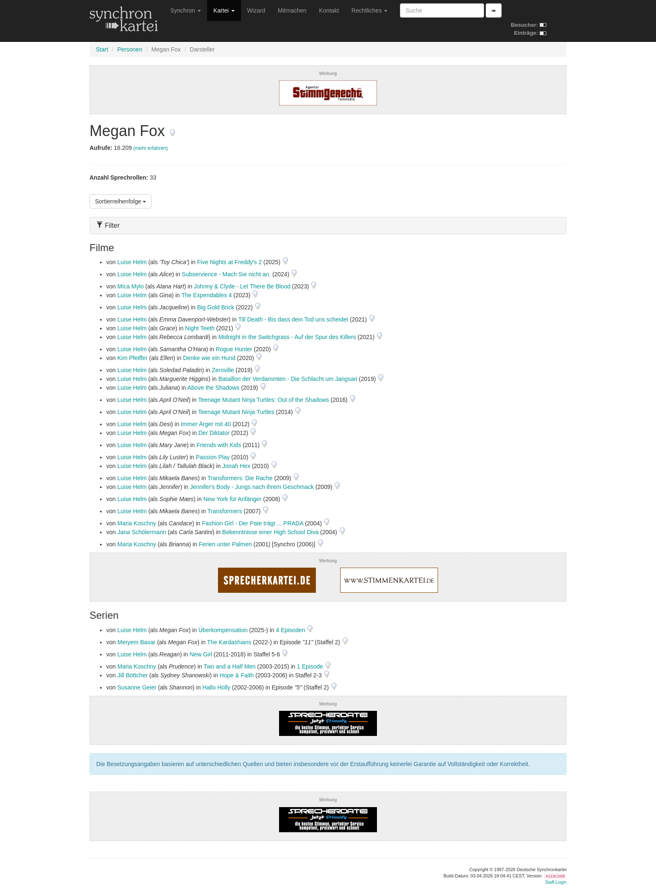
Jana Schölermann (141, 532)
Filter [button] (108, 225)
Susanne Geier (136, 687)
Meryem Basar (136, 642)
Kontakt (329, 10)
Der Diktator (214, 433)
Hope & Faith (237, 675)
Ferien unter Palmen (225, 544)
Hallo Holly (216, 687)
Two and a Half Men (229, 666)
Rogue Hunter (234, 349)
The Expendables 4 (207, 295)
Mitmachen (292, 10)
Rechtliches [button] (369, 10)
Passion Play (213, 457)
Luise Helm (131, 262)
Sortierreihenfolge (120, 201)
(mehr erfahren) (150, 148)
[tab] (328, 225)
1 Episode (311, 666)
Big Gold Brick (215, 307)
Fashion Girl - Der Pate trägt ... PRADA (252, 523)
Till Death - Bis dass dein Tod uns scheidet (293, 319)
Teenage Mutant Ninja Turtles (236, 412)
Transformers (225, 511)
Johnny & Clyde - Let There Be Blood (242, 286)
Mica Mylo (130, 286)
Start (102, 49)
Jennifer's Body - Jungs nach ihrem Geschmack (252, 487)
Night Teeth (200, 328)
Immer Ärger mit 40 (206, 424)
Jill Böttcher (132, 675)
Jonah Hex (236, 466)
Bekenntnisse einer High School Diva (270, 532)
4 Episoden (291, 630)
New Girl (201, 654)
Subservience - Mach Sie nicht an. (226, 274)
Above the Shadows (213, 387)
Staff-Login (555, 882)
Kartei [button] (223, 10)
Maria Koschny (136, 523)
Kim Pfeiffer (132, 358)
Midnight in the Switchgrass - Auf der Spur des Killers (287, 337)
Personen (129, 49)
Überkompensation (223, 630)
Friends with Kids (219, 445)
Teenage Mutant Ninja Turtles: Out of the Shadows (263, 399)
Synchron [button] (185, 10)
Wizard (256, 10)
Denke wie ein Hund (209, 358)
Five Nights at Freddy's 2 (229, 262)
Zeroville (223, 370)
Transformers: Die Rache (240, 478)
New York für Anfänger (232, 499)
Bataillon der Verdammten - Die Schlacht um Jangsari (287, 379)
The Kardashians (229, 642)
